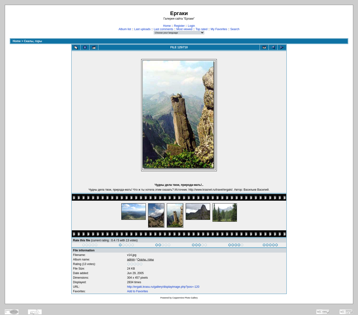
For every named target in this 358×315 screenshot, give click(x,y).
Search (234, 29)
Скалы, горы (33, 41)
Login (191, 26)
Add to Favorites (137, 291)
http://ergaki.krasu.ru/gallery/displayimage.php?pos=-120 (163, 286)
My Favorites (219, 29)
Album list (125, 29)
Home (167, 26)
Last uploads (142, 29)
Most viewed (184, 29)
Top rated (201, 29)
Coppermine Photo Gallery (185, 298)
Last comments (163, 29)
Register (179, 26)
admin (131, 259)
